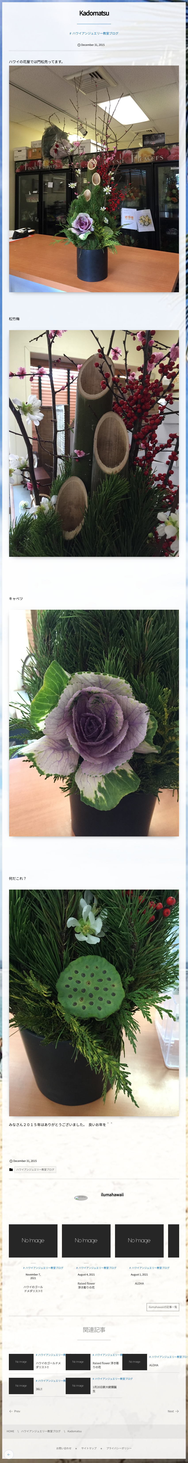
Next (173, 1411)
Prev (14, 1411)
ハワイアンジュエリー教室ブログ (95, 33)
